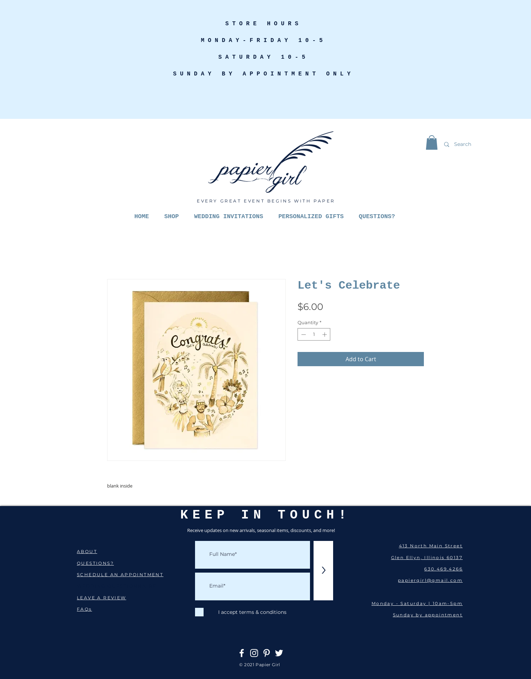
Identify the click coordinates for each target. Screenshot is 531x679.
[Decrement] (303, 334)
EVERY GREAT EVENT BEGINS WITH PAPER (266, 201)
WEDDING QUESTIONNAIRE (116, 586)
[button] (432, 142)
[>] (323, 570)
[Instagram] (254, 653)
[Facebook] (241, 653)
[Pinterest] (266, 653)
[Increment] (325, 334)
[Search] (480, 144)
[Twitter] (279, 653)
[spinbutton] (314, 334)
